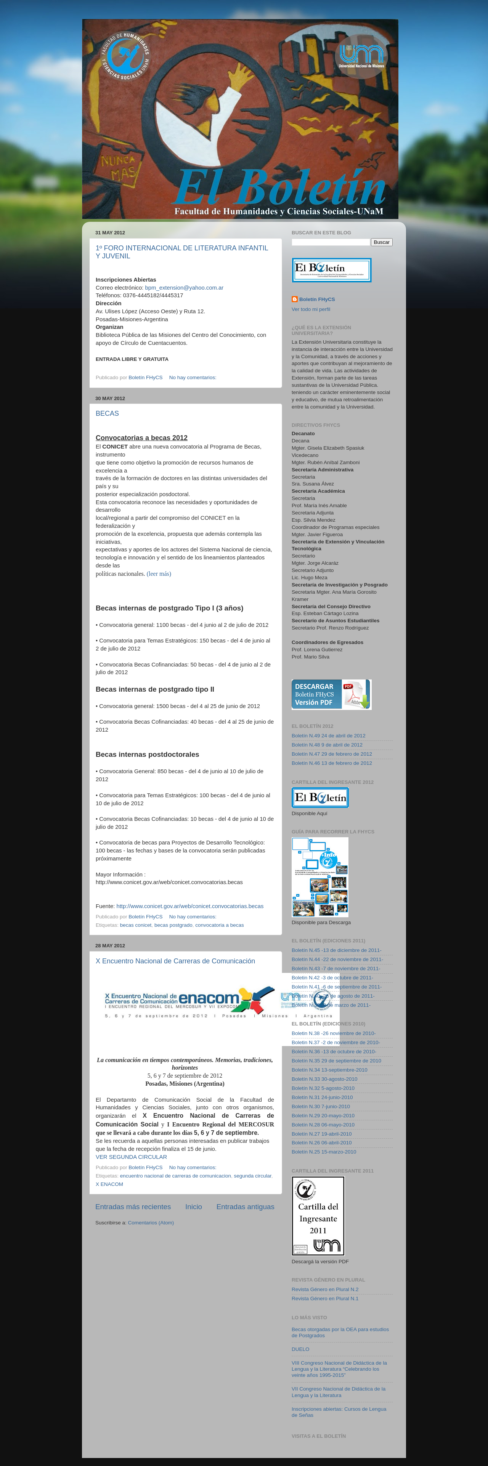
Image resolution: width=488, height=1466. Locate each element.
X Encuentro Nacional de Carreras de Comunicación (175, 961)
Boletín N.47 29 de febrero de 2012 (332, 754)
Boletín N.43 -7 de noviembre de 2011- (336, 968)
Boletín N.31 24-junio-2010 (322, 1097)
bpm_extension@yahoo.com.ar (184, 288)
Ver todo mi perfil (311, 309)
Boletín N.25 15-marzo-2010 (324, 1152)
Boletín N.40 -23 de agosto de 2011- (333, 996)
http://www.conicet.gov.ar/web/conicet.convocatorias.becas (189, 906)
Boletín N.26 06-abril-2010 (322, 1143)
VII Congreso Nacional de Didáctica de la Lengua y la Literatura (338, 1392)
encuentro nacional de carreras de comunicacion (175, 1176)
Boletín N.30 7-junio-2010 (321, 1106)
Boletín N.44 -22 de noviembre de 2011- (337, 959)
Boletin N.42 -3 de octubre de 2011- (332, 978)
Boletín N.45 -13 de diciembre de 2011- (337, 950)
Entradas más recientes (133, 1207)
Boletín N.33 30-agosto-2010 (325, 1079)
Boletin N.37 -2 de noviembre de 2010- (336, 1042)
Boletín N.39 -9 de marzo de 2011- (331, 1005)
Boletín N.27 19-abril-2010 (322, 1134)
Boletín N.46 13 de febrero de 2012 (332, 763)
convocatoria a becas (219, 925)
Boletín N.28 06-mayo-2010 (323, 1125)
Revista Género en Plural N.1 (325, 1298)
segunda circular (252, 1176)
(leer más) (159, 573)
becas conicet (136, 925)
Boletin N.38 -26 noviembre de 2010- (334, 1033)
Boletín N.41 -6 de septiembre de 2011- (337, 987)
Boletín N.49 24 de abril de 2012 (329, 736)
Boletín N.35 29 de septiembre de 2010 (336, 1061)
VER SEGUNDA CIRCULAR (131, 1157)
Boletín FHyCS (317, 299)
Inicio (193, 1207)
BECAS (107, 413)
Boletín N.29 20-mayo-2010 (323, 1115)
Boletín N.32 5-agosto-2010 (323, 1088)
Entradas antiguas (245, 1207)
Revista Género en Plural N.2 (325, 1289)
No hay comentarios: (193, 377)
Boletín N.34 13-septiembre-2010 (330, 1070)
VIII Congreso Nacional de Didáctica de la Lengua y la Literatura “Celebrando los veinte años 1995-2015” (339, 1369)
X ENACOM (109, 1184)
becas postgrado (173, 925)
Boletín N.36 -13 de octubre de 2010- (334, 1051)
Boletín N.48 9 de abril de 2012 (327, 745)
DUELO (301, 1349)
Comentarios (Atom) (151, 1223)
